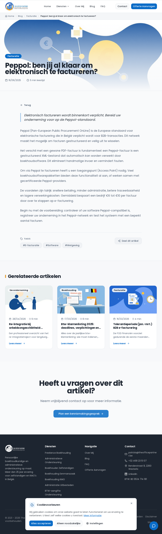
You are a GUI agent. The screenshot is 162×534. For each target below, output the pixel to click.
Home (47, 6)
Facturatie (31, 16)
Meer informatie (93, 515)
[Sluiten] (131, 503)
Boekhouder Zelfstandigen (59, 468)
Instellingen (94, 523)
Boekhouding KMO (55, 479)
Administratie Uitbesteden (59, 485)
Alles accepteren (41, 523)
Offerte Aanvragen (144, 6)
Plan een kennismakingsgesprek (81, 417)
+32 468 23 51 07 (136, 460)
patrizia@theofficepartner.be (141, 454)
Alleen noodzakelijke (68, 523)
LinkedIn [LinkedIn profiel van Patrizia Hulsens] (131, 474)
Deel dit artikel (128, 240)
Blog (92, 6)
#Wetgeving (72, 245)
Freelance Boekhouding (58, 452)
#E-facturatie (31, 245)
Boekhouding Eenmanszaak (60, 473)
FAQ (103, 6)
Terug (25, 105)
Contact (122, 6)
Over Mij (79, 6)
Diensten (62, 6)
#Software (52, 245)
